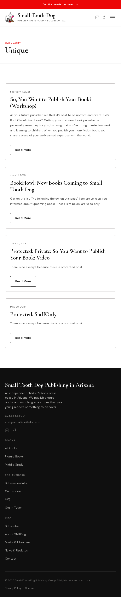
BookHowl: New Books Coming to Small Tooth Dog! (56, 186)
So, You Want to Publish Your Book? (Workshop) (50, 102)
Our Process (13, 491)
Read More (23, 150)
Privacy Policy (13, 588)
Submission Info (16, 483)
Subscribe (12, 526)
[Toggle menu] (112, 17)
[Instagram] (97, 17)
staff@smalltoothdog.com (23, 422)
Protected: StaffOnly (33, 314)
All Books (11, 448)
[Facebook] (104, 17)
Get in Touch (13, 507)
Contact (10, 558)
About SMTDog (15, 534)
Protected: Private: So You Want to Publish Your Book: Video (57, 254)
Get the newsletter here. (60, 4)
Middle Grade (14, 464)
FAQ (7, 499)
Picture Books (14, 456)
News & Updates (16, 550)
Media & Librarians (17, 542)
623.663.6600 (15, 416)
